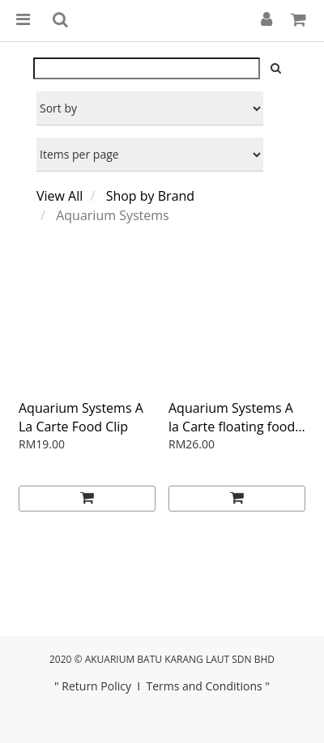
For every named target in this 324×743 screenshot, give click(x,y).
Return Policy (96, 686)
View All (59, 196)
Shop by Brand (150, 196)
